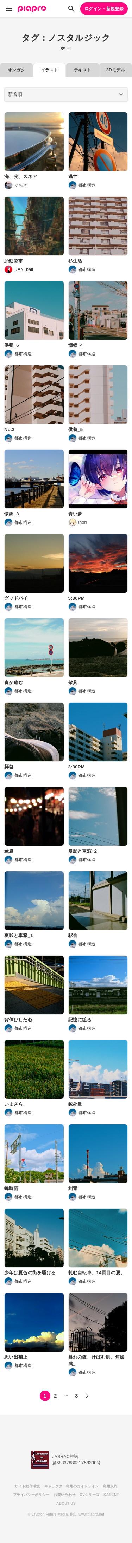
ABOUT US (66, 1503)
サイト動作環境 (27, 1486)
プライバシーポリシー (31, 1495)
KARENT (111, 1495)
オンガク (16, 69)
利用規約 (110, 1486)
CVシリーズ (89, 1495)
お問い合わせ (64, 1495)
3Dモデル (115, 69)
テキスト (82, 69)
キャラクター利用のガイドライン (71, 1486)
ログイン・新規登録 (104, 8)
